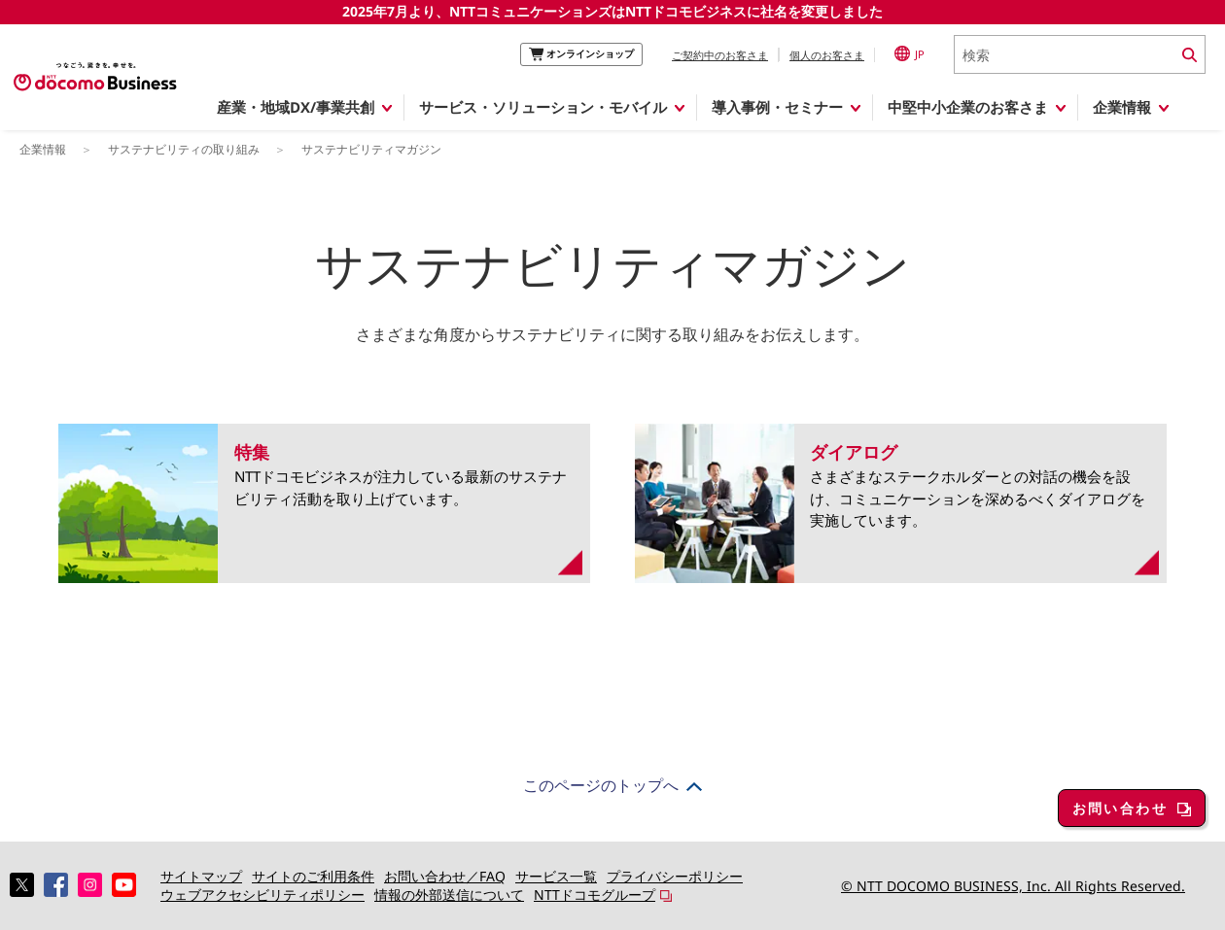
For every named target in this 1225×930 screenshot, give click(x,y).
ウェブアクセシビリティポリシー (262, 894)
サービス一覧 (556, 876)
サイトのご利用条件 (313, 876)
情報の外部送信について (449, 894)
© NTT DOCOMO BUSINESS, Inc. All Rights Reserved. (1013, 886)
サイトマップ (201, 876)
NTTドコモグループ (594, 894)
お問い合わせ (1120, 808)
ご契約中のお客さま (720, 55)
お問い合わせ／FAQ (445, 876)
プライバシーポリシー (675, 876)
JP (909, 53)
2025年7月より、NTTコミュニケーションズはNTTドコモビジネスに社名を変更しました (612, 11)
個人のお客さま (826, 55)
